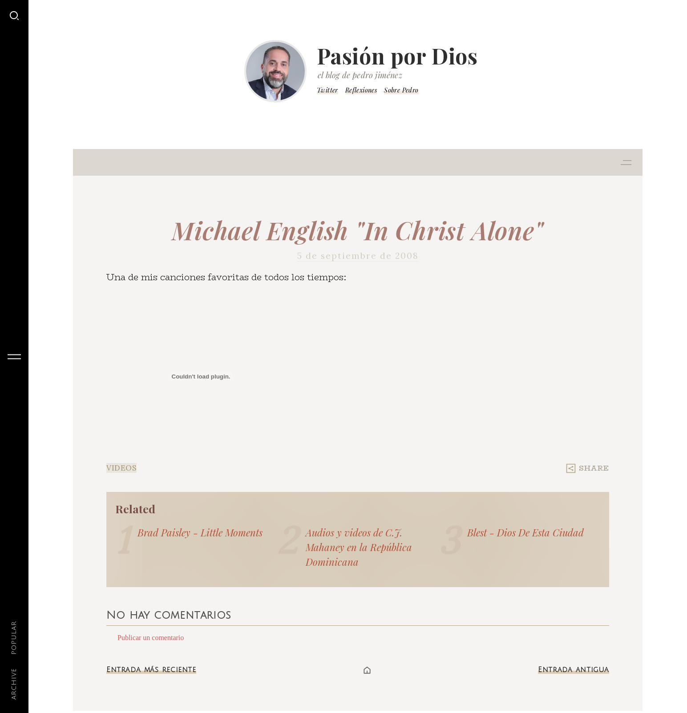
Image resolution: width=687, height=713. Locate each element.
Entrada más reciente (151, 670)
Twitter (327, 90)
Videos (121, 468)
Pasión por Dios (397, 55)
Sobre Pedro (401, 90)
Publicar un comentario (150, 637)
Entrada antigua (573, 670)
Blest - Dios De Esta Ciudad (525, 532)
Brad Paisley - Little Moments (200, 532)
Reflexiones (361, 90)
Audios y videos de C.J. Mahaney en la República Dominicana (359, 547)
